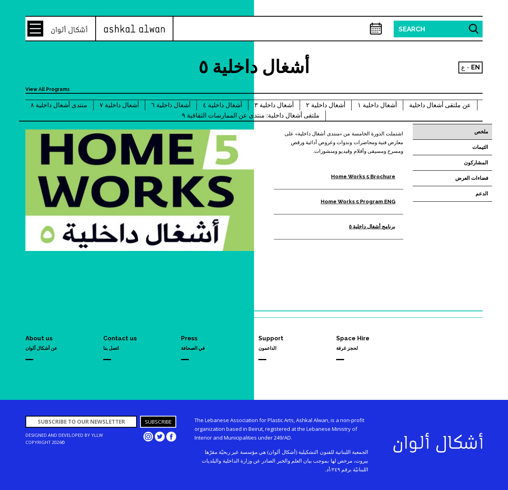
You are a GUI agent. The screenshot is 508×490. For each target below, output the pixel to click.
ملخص (481, 132)
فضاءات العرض (471, 178)
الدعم (481, 194)
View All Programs (47, 89)
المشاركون (476, 163)
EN (475, 67)
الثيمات (480, 147)
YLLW (97, 435)
